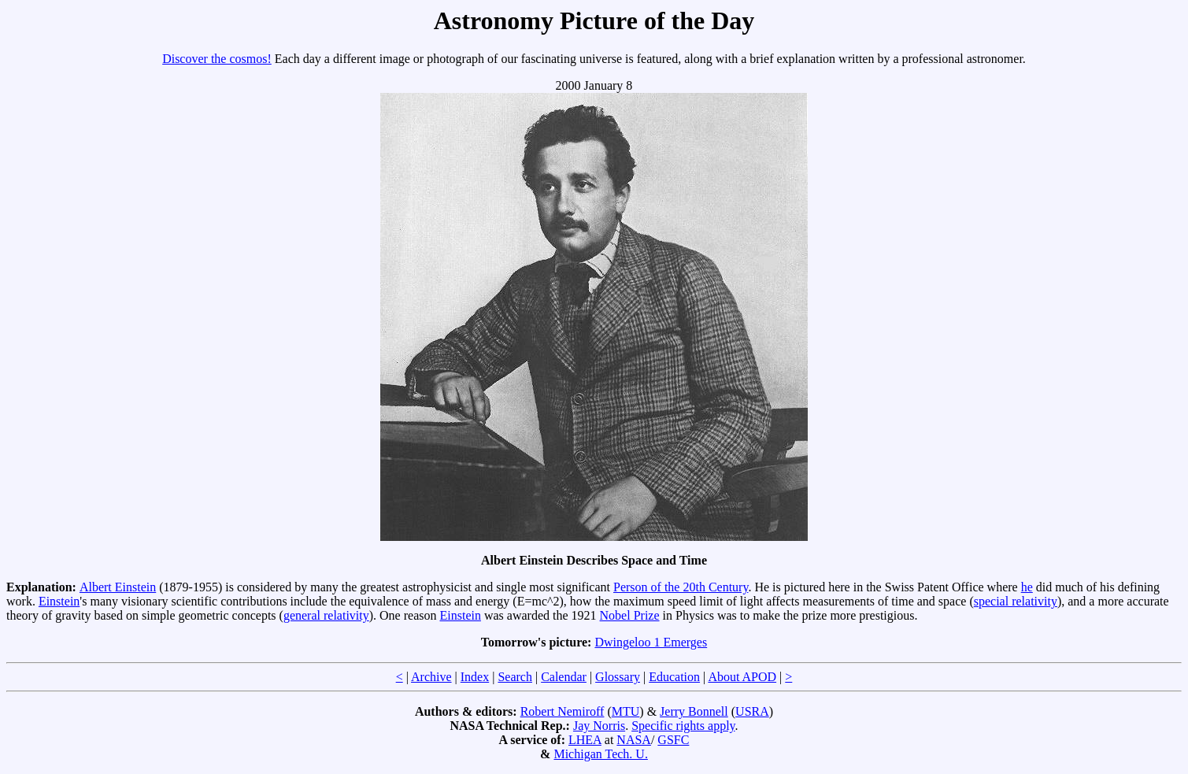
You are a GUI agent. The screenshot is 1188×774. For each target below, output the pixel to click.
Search (515, 676)
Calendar (564, 676)
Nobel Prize (630, 615)
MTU (626, 711)
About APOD (742, 676)
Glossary (617, 676)
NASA (633, 739)
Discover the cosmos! (217, 58)
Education (674, 676)
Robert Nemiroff (562, 711)
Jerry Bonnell (694, 711)
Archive (431, 676)
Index (475, 676)
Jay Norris (599, 725)
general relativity (326, 615)
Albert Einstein (118, 587)
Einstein (59, 601)
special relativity (1015, 601)
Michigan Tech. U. (600, 754)
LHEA (584, 739)
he (1027, 587)
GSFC (673, 739)
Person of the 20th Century (680, 587)
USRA (752, 711)
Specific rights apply (683, 725)
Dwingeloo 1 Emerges (650, 642)
